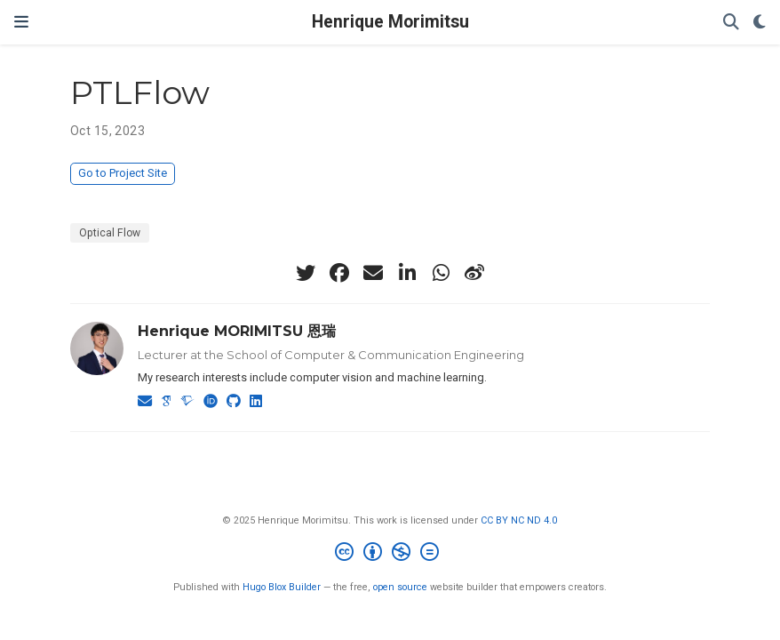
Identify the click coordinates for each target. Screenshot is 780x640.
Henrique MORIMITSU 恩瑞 (237, 331)
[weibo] (474, 273)
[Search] (731, 22)
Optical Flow (109, 233)
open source (400, 587)
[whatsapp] (440, 273)
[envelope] (373, 273)
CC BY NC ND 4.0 (519, 520)
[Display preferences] (759, 22)
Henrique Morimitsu (390, 22)
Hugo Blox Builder (282, 587)
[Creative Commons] (390, 554)
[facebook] (339, 273)
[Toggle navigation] (21, 22)
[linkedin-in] (407, 273)
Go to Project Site (122, 173)
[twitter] (305, 273)
